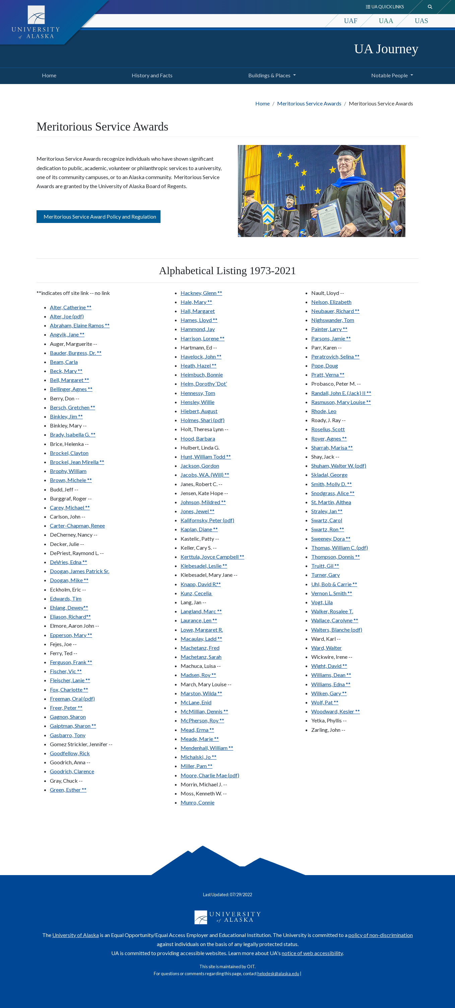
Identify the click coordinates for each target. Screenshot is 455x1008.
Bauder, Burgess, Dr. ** (76, 353)
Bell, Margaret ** (69, 380)
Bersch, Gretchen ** (72, 407)
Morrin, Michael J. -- (204, 784)
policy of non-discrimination (380, 935)
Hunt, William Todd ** (206, 456)
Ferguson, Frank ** (71, 662)
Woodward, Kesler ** (335, 711)
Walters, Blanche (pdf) (336, 629)
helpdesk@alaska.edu (278, 973)
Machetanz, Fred (200, 647)
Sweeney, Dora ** (330, 538)
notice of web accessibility (312, 953)
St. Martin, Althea (331, 502)
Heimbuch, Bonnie (202, 374)
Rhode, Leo (323, 411)
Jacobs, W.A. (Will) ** (205, 474)
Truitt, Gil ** (325, 565)
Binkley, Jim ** (66, 416)
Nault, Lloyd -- (327, 293)
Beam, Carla (64, 362)
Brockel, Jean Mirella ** (77, 462)
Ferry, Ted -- (63, 653)
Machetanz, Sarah (201, 656)
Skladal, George (329, 474)
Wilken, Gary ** (329, 693)
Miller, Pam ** (196, 766)
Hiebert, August (199, 411)
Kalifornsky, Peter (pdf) (207, 520)
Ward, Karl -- (326, 638)
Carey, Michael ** (70, 507)
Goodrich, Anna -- (70, 762)
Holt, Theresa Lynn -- (205, 429)
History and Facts (151, 74)
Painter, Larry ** (329, 329)
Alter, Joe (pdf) (67, 316)
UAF (351, 20)
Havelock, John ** (201, 356)
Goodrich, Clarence (72, 771)
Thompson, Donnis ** (335, 556)
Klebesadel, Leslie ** (204, 565)
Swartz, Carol (326, 520)
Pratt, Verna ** (327, 374)
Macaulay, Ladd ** (201, 638)
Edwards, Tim (65, 598)
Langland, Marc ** (201, 611)
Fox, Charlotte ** (69, 689)
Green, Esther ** (68, 789)
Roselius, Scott (328, 429)
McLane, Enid (196, 702)
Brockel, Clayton (69, 453)
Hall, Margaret (198, 311)
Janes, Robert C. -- (201, 484)
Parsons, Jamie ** (331, 338)
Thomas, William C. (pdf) (339, 547)
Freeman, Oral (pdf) (72, 698)
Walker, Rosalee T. (332, 611)
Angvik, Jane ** (67, 334)
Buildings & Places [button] (269, 75)
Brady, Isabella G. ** (72, 434)
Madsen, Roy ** (198, 675)
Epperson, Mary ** (71, 635)
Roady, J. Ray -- (328, 420)
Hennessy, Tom (198, 393)
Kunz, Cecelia (196, 593)
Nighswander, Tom (332, 320)
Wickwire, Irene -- (331, 656)
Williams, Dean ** (331, 675)
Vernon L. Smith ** (331, 593)
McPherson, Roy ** (202, 720)
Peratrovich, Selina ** (335, 356)
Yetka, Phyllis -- (329, 720)
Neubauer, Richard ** (335, 311)
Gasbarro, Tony (67, 735)
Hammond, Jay (198, 329)
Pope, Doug (324, 365)
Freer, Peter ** (66, 707)
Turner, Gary (325, 574)
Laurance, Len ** (199, 620)
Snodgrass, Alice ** (332, 493)
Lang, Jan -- (193, 602)
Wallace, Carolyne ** (334, 620)
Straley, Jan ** (326, 511)
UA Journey (386, 48)
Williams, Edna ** (330, 684)
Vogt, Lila (322, 602)
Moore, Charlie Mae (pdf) (210, 775)
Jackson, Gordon (200, 465)
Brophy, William (68, 471)
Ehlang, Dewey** (69, 607)
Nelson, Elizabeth (331, 302)
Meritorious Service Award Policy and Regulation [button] (98, 216)
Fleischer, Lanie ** (70, 680)
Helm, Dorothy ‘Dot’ (204, 383)
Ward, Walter (326, 647)
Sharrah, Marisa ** (332, 447)
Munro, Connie (197, 802)
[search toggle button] (430, 7)
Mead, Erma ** (197, 729)
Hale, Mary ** (196, 302)
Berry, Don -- (64, 398)
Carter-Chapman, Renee (77, 525)
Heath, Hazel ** (198, 365)
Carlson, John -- (67, 516)
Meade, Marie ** (200, 738)
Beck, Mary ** (66, 371)
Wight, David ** (329, 666)
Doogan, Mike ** (69, 580)
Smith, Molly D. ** (331, 484)
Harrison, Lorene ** (202, 338)
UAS (421, 20)
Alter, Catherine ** (70, 307)
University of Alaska (75, 935)
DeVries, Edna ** (68, 562)
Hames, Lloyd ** (199, 320)
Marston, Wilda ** (201, 693)
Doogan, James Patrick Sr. (79, 571)
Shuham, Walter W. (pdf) (338, 465)
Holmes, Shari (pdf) (202, 420)
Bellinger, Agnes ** (71, 389)
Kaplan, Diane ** (199, 529)
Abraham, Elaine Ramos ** (80, 325)
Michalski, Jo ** (198, 757)
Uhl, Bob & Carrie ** (334, 584)
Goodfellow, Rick (70, 753)
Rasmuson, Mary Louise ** (341, 402)
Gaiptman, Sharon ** (73, 725)
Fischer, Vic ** (66, 671)
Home (47, 74)
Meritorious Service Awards (309, 103)
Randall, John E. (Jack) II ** (341, 393)
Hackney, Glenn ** (201, 293)
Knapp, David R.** (201, 584)
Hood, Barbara (198, 438)
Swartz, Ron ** (327, 529)
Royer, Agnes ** (329, 438)
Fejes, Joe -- (63, 644)
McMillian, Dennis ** (204, 711)
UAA (386, 20)
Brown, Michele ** (71, 480)
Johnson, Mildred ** (203, 502)
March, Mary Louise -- (206, 684)
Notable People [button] (389, 75)
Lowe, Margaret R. (202, 629)
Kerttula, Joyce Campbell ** (212, 556)
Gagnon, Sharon (68, 716)
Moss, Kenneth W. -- (204, 793)
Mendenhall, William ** (207, 748)
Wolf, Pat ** (324, 702)
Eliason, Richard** (70, 616)
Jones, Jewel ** (197, 511)
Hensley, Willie (197, 402)
